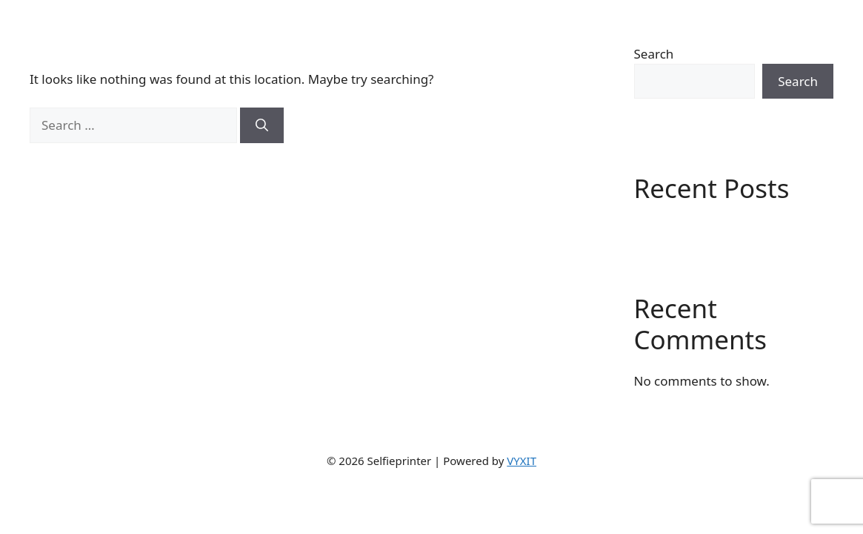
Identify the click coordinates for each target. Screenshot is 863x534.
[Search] (262, 125)
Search (654, 53)
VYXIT (521, 460)
